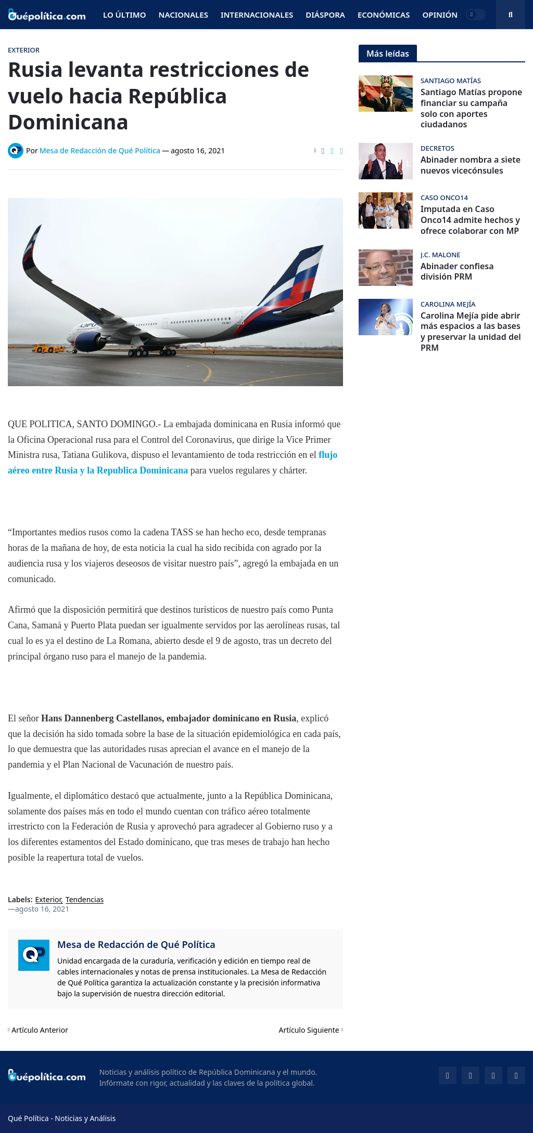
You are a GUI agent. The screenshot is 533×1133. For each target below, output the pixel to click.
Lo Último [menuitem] (124, 14)
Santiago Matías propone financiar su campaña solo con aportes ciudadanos (471, 108)
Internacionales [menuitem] (257, 14)
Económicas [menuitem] (384, 14)
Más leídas (387, 53)
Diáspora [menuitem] (325, 14)
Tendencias (85, 900)
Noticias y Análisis (85, 1118)
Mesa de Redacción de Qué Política (136, 944)
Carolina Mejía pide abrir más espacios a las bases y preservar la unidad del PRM (471, 331)
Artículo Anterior (39, 1030)
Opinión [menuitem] (440, 14)
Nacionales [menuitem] (183, 14)
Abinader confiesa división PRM (457, 272)
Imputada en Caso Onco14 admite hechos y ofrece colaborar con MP (470, 220)
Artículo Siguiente (309, 1030)
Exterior (48, 900)
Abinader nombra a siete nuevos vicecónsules (471, 165)
